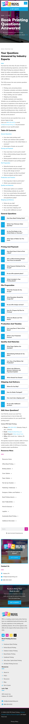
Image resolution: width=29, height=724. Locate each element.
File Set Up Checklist (9, 483)
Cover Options (7, 473)
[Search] (26, 529)
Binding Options (8, 469)
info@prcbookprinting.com (8, 124)
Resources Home (7, 459)
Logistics (6, 511)
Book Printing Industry (10, 497)
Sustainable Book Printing (11, 516)
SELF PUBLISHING (9, 502)
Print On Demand (8, 507)
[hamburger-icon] (25, 3)
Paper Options (7, 478)
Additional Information (10, 521)
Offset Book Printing (9, 464)
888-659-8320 (11, 122)
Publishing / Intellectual (10, 488)
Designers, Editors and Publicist (12, 492)
